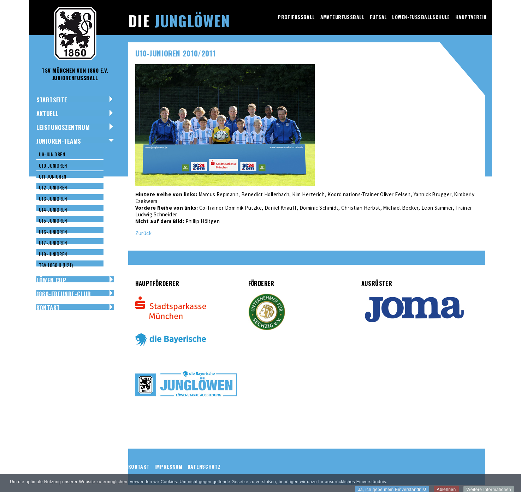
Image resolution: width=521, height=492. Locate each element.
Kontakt (48, 307)
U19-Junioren (53, 254)
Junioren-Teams (58, 141)
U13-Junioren (53, 198)
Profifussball (296, 16)
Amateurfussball (342, 16)
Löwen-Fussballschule (421, 16)
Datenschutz (204, 466)
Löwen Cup (51, 280)
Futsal (378, 16)
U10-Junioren (53, 165)
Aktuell (47, 113)
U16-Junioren (53, 231)
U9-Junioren (52, 154)
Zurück (143, 233)
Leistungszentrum (63, 127)
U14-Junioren (53, 209)
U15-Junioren (53, 220)
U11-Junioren (52, 176)
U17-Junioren (53, 242)
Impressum (168, 466)
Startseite (51, 99)
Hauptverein (471, 16)
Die (179, 20)
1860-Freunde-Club (63, 293)
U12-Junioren (53, 187)
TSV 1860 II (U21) (56, 265)
